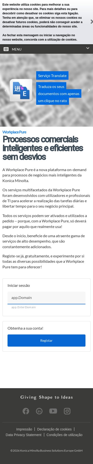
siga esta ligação (66, 13)
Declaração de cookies (54, 429)
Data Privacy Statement (24, 435)
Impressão (24, 429)
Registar (46, 340)
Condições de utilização (65, 435)
